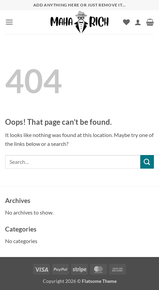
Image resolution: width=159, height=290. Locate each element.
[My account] (138, 22)
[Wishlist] (126, 22)
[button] (9, 22)
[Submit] (147, 161)
